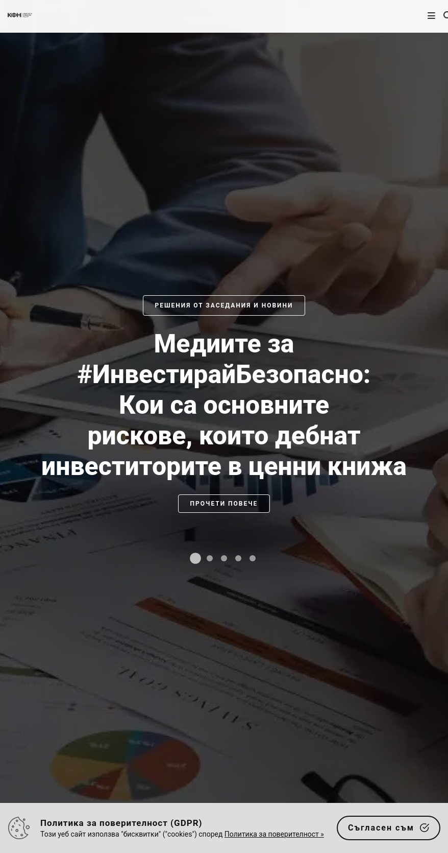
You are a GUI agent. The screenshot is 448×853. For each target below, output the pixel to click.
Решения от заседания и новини (224, 305)
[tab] (195, 558)
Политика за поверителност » (274, 834)
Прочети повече (224, 503)
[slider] (224, 437)
